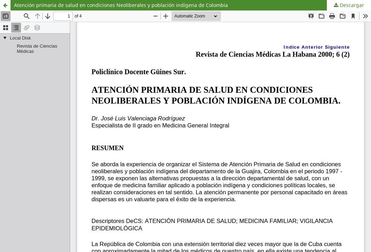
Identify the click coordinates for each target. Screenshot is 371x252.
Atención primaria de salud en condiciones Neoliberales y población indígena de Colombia (121, 5)
